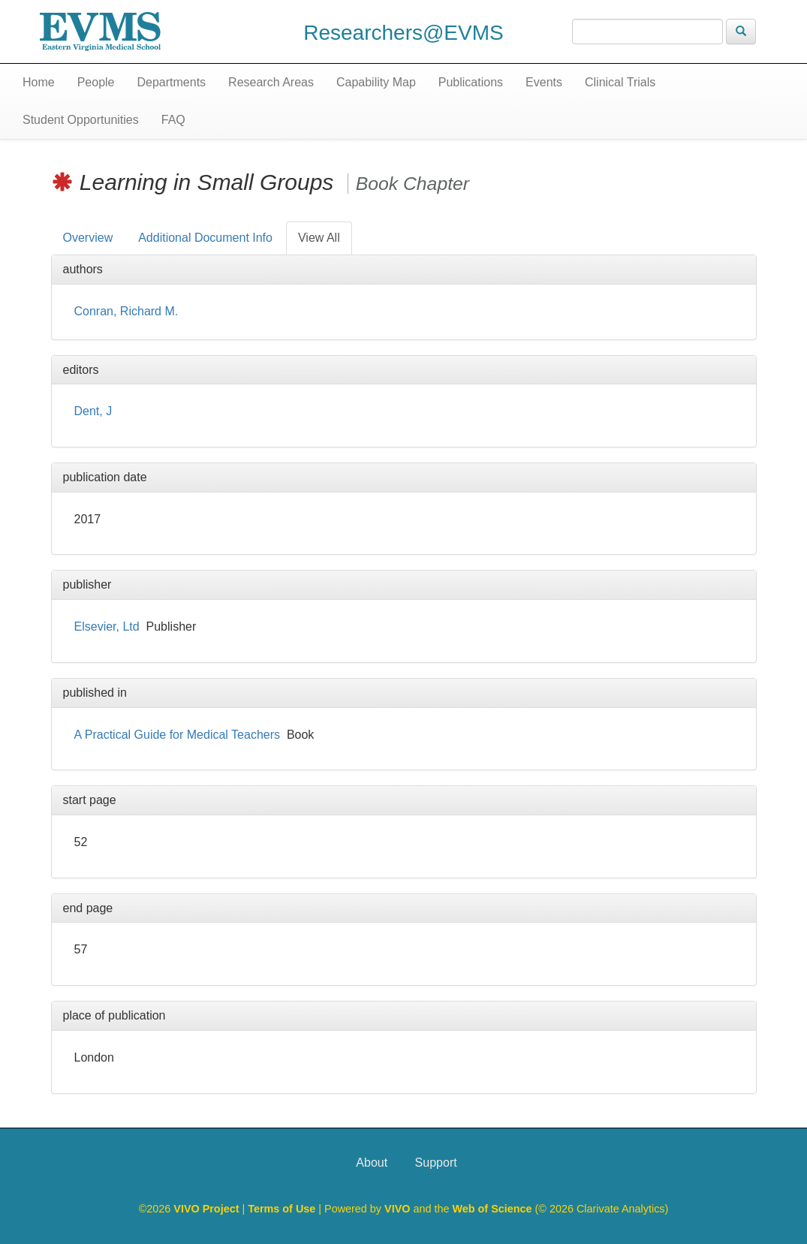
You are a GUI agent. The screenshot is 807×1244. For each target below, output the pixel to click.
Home (39, 82)
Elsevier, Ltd (107, 626)
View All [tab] (319, 237)
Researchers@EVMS (403, 32)
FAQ (173, 119)
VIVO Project (207, 1209)
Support (436, 1162)
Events (543, 82)
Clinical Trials (620, 82)
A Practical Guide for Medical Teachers (177, 734)
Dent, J (93, 411)
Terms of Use (283, 1209)
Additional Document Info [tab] (205, 237)
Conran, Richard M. (126, 311)
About (371, 1162)
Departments (171, 82)
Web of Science (491, 1209)
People (96, 82)
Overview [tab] (88, 237)
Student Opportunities (81, 119)
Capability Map (376, 82)
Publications (470, 82)
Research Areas (271, 82)
